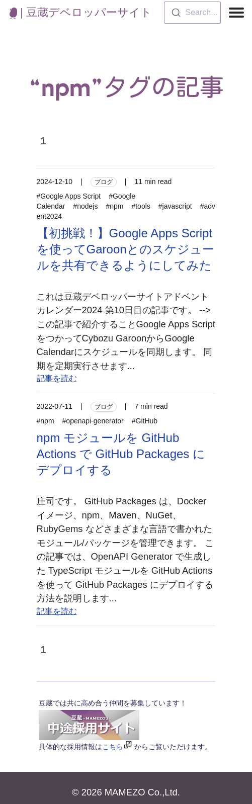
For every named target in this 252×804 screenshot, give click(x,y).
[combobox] (192, 13)
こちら (112, 747)
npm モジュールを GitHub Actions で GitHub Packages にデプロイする (121, 454)
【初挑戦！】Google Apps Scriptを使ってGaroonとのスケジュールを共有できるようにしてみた (125, 249)
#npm (114, 206)
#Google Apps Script (69, 196)
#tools (140, 206)
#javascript (175, 206)
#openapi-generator (93, 421)
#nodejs (85, 206)
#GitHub (144, 421)
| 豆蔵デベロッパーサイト (81, 12)
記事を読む (57, 378)
